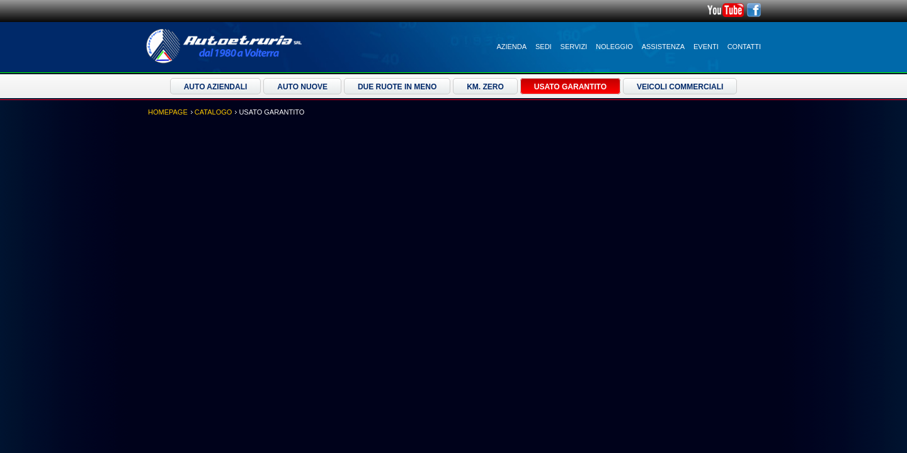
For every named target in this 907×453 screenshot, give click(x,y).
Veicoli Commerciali (680, 86)
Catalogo (213, 112)
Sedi (543, 46)
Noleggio (614, 46)
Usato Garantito (570, 86)
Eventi (706, 46)
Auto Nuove (302, 86)
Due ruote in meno (397, 86)
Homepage (168, 112)
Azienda (511, 46)
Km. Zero (485, 86)
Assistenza (663, 46)
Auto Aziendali (216, 86)
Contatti (744, 46)
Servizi (574, 46)
